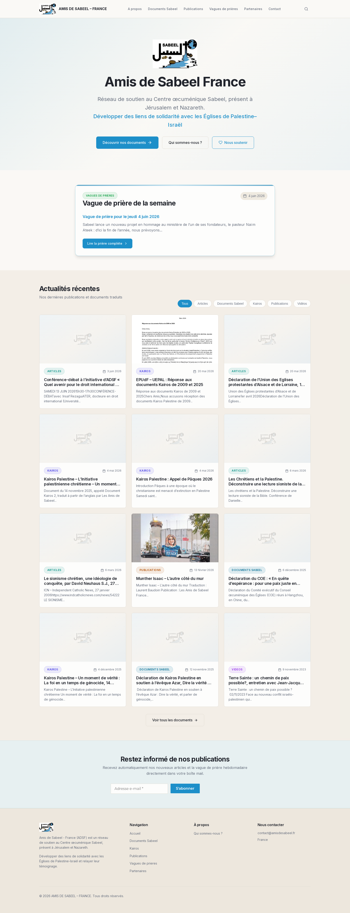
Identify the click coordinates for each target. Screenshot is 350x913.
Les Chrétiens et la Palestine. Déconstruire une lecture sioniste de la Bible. (265, 484)
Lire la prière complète (107, 243)
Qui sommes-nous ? (185, 142)
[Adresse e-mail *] (139, 789)
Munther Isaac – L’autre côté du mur (170, 578)
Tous (184, 303)
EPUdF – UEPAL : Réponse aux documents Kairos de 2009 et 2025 (169, 382)
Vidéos (302, 303)
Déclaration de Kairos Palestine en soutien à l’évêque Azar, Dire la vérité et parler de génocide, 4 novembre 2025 (173, 683)
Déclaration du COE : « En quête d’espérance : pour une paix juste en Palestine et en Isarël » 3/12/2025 (263, 583)
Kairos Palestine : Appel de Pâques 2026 (174, 479)
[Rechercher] (306, 8)
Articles (203, 303)
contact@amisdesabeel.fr (276, 833)
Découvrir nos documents (127, 142)
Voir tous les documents (175, 720)
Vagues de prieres (143, 863)
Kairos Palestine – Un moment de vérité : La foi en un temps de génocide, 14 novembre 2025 (82, 683)
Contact (275, 9)
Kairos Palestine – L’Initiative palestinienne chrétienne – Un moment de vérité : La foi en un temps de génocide (80, 486)
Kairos (257, 303)
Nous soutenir (233, 142)
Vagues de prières (223, 9)
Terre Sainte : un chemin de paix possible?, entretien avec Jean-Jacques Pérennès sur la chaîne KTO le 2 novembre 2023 (267, 685)
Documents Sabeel (162, 9)
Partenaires (253, 9)
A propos (135, 9)
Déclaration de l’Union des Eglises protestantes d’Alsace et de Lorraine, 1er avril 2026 (267, 384)
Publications (193, 9)
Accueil (135, 833)
